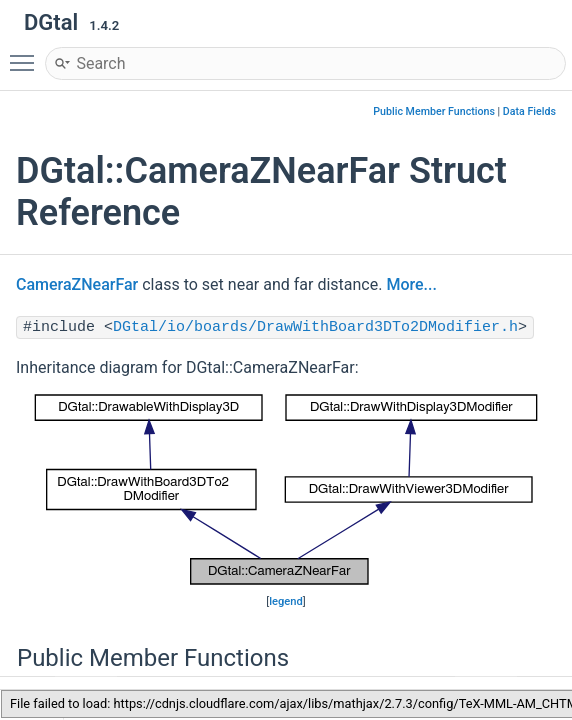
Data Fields (529, 111)
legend (286, 601)
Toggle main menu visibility (27, 54)
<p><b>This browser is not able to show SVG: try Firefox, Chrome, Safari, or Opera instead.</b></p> (286, 490)
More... (411, 284)
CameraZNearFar (77, 284)
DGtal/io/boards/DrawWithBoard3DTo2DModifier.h (315, 327)
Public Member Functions (434, 111)
